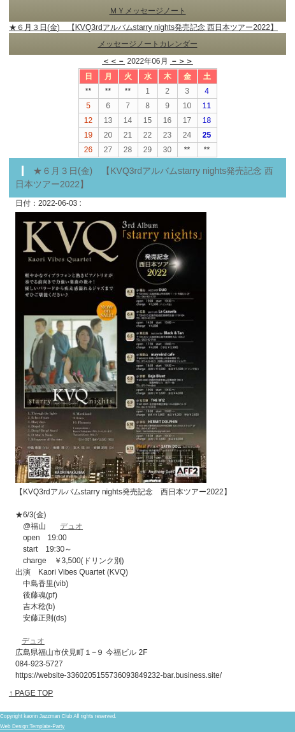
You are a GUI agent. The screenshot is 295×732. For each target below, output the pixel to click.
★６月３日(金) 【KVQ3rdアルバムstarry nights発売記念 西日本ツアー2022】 (143, 27)
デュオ (71, 526)
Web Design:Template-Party (32, 726)
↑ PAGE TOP (31, 693)
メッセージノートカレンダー (148, 43)
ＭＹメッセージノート (148, 10)
